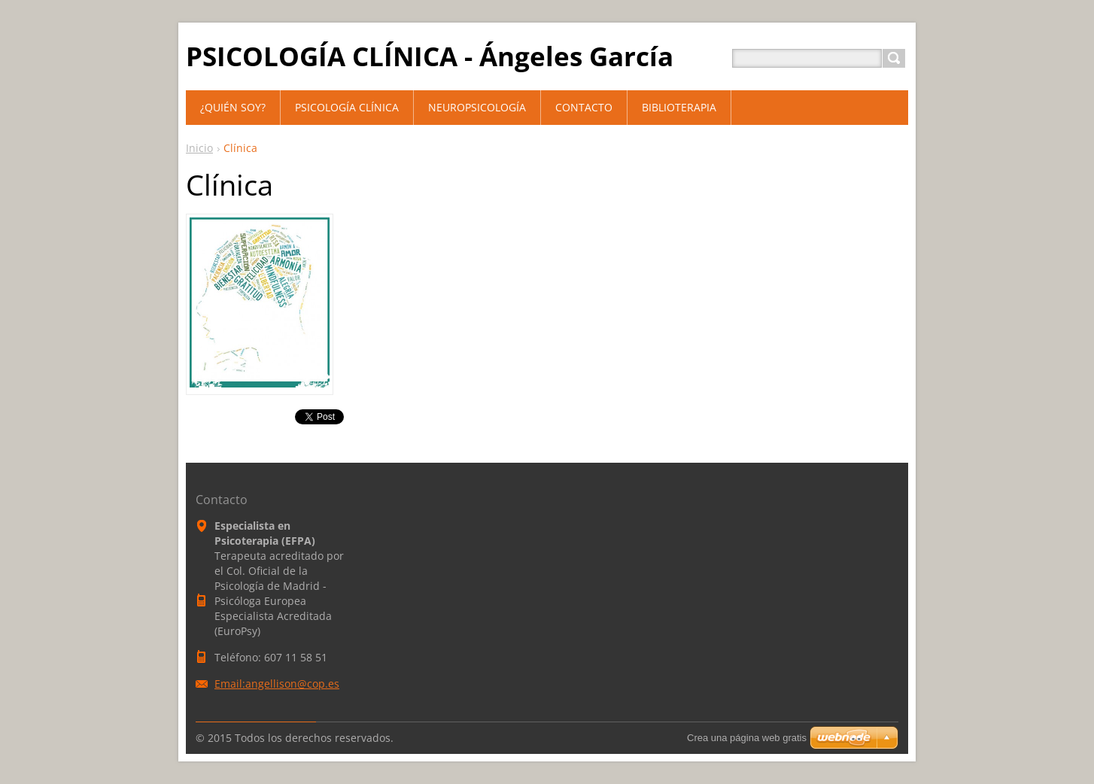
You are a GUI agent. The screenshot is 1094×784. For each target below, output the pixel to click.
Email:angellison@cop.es (276, 683)
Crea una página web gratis (747, 737)
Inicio (199, 148)
